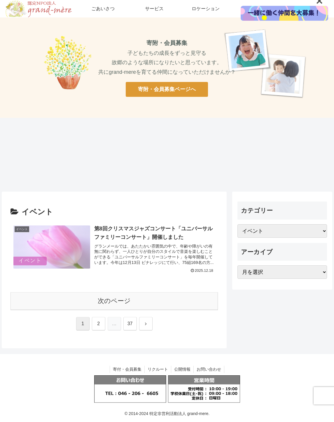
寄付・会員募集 (127, 369)
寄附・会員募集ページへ (167, 89)
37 (130, 323)
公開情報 (182, 369)
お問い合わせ (209, 369)
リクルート (158, 369)
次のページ (114, 300)
